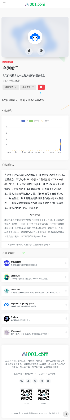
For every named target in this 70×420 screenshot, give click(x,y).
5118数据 (31, 179)
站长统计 (55, 413)
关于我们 (52, 374)
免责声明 (29, 374)
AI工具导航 (29, 413)
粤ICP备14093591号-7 (43, 413)
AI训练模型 (7, 62)
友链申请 (18, 374)
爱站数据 (45, 179)
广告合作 (41, 374)
